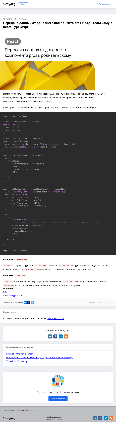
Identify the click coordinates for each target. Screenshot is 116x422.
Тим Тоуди (23, 19)
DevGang (9, 4)
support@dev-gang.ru (54, 419)
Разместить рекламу (58, 398)
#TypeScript (16, 295)
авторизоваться (55, 318)
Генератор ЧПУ (9, 410)
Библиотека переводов (27, 410)
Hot (5, 291)
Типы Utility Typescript (17, 361)
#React (6, 295)
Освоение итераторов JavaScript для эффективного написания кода (39, 357)
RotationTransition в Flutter (19, 353)
